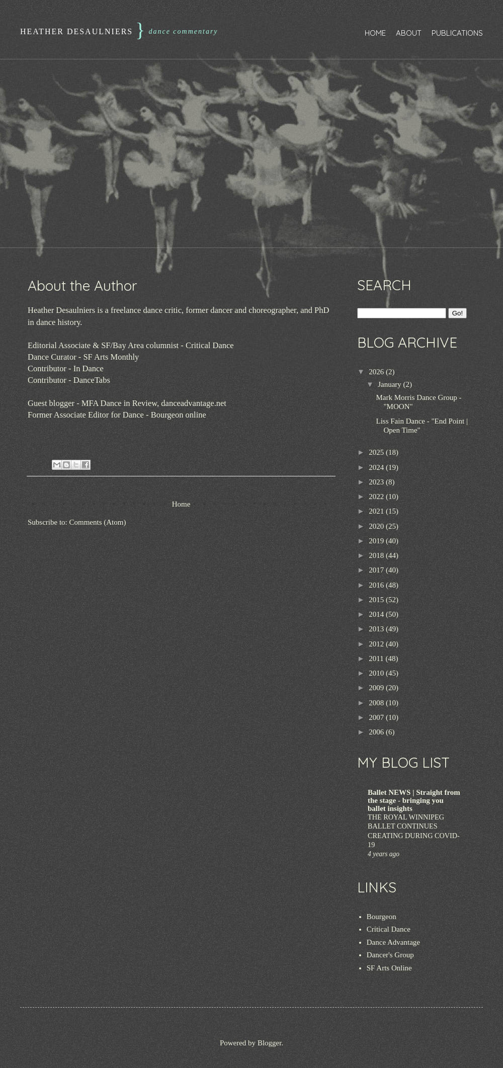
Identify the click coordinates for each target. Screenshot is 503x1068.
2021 (377, 511)
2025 (377, 452)
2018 (377, 555)
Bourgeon (381, 917)
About (409, 33)
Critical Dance (388, 929)
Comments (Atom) (97, 522)
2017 (377, 570)
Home (375, 33)
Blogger (270, 1043)
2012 (377, 644)
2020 (377, 526)
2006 (377, 732)
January (390, 384)
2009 (377, 688)
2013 (377, 629)
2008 (377, 703)
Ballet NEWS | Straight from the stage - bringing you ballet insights (414, 800)
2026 (377, 372)
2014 (377, 614)
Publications (457, 33)
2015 (377, 600)
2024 (377, 467)
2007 (377, 717)
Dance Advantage (393, 942)
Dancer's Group (390, 955)
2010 (377, 673)
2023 (377, 482)
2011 (377, 658)
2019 (377, 541)
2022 (377, 496)
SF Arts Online (389, 968)
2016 (377, 585)
